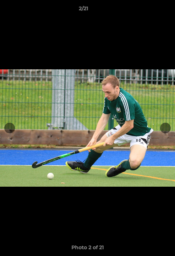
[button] (149, 10)
